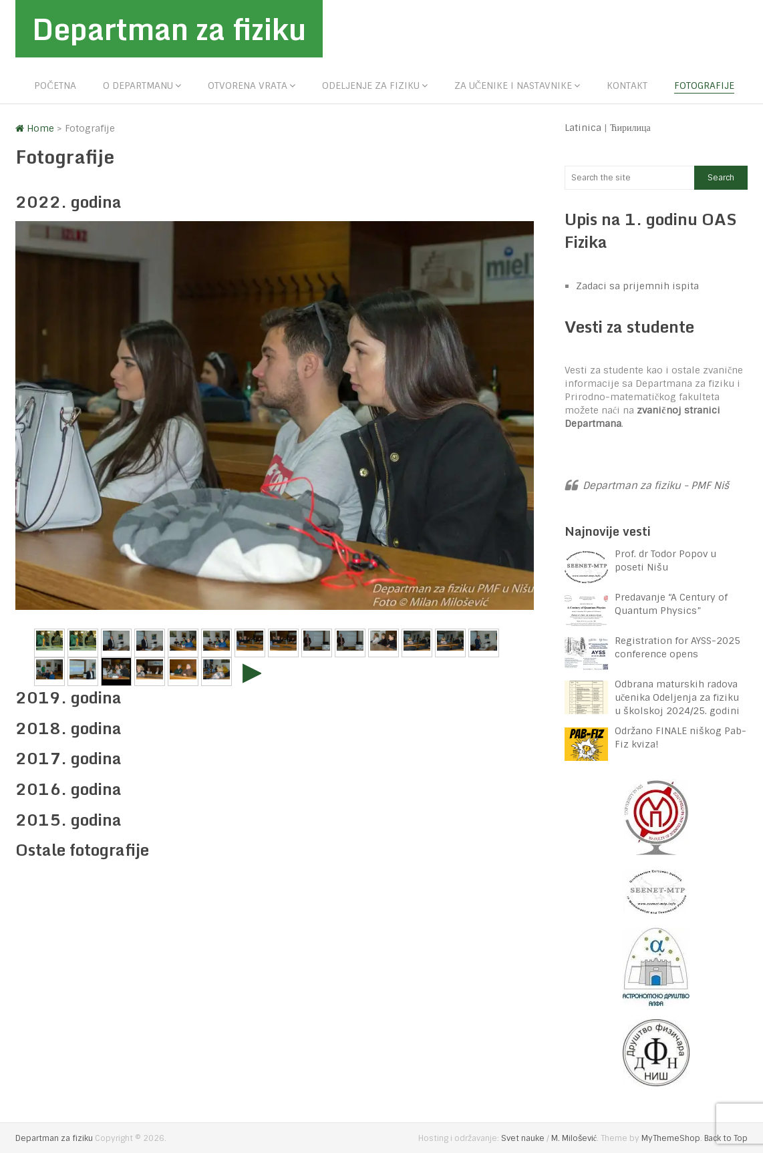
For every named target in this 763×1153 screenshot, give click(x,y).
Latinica (583, 128)
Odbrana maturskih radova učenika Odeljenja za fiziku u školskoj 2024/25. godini (677, 697)
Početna (54, 85)
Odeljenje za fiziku (371, 85)
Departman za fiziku (169, 29)
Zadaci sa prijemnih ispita (637, 286)
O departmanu (138, 85)
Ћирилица (630, 128)
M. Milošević (574, 1138)
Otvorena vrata (247, 85)
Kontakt (627, 85)
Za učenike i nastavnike (513, 85)
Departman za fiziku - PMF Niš (656, 485)
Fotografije (704, 85)
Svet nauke (523, 1138)
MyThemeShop (670, 1138)
